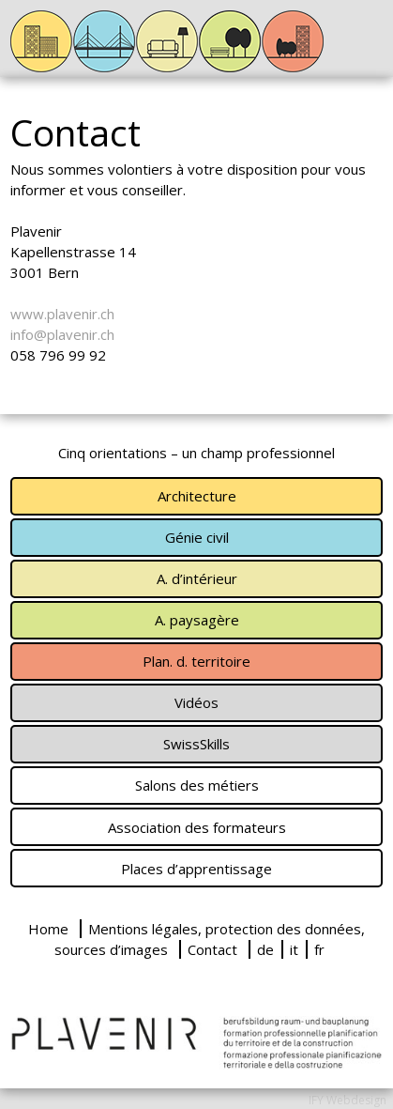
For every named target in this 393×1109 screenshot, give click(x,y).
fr (319, 949)
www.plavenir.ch (62, 313)
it (294, 949)
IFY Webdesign (347, 1100)
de (265, 949)
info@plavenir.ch (62, 334)
